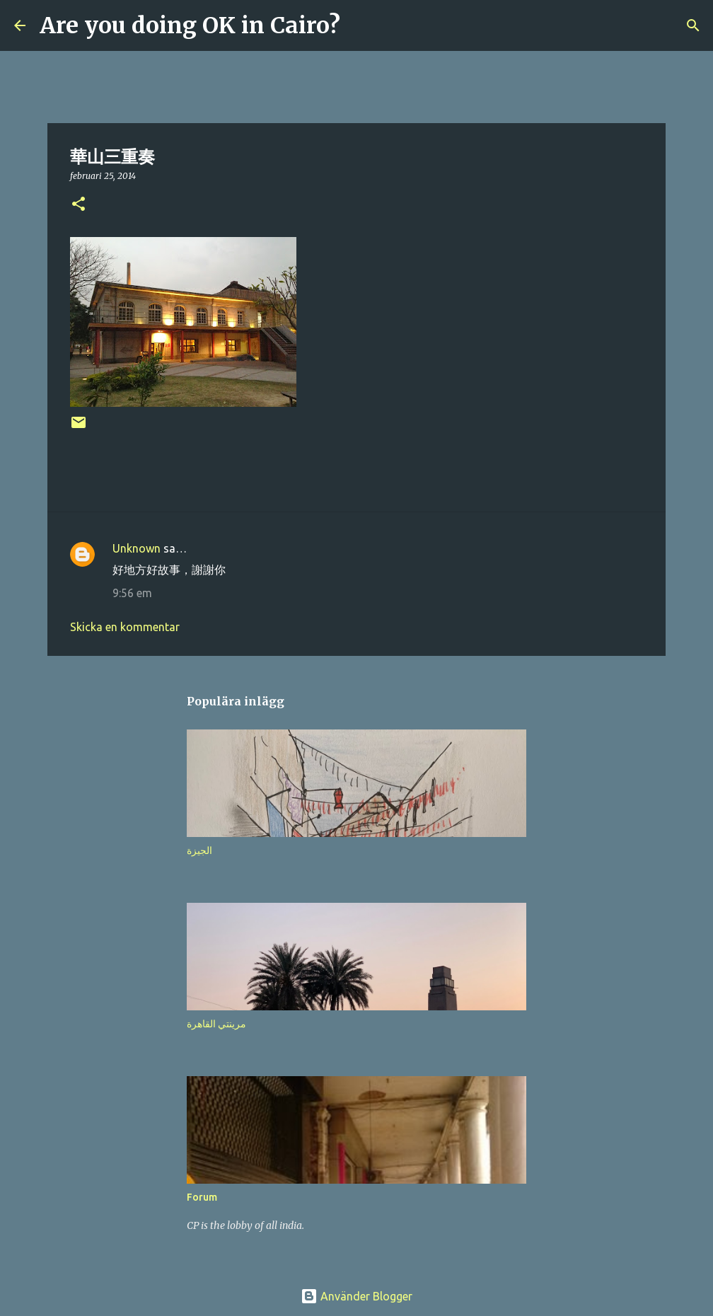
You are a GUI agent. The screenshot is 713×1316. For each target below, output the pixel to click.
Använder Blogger (356, 1296)
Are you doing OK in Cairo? (190, 25)
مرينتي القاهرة (216, 1023)
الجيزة (199, 850)
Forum (202, 1197)
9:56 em (132, 593)
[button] (78, 204)
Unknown (136, 548)
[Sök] (360, 25)
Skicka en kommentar (125, 627)
